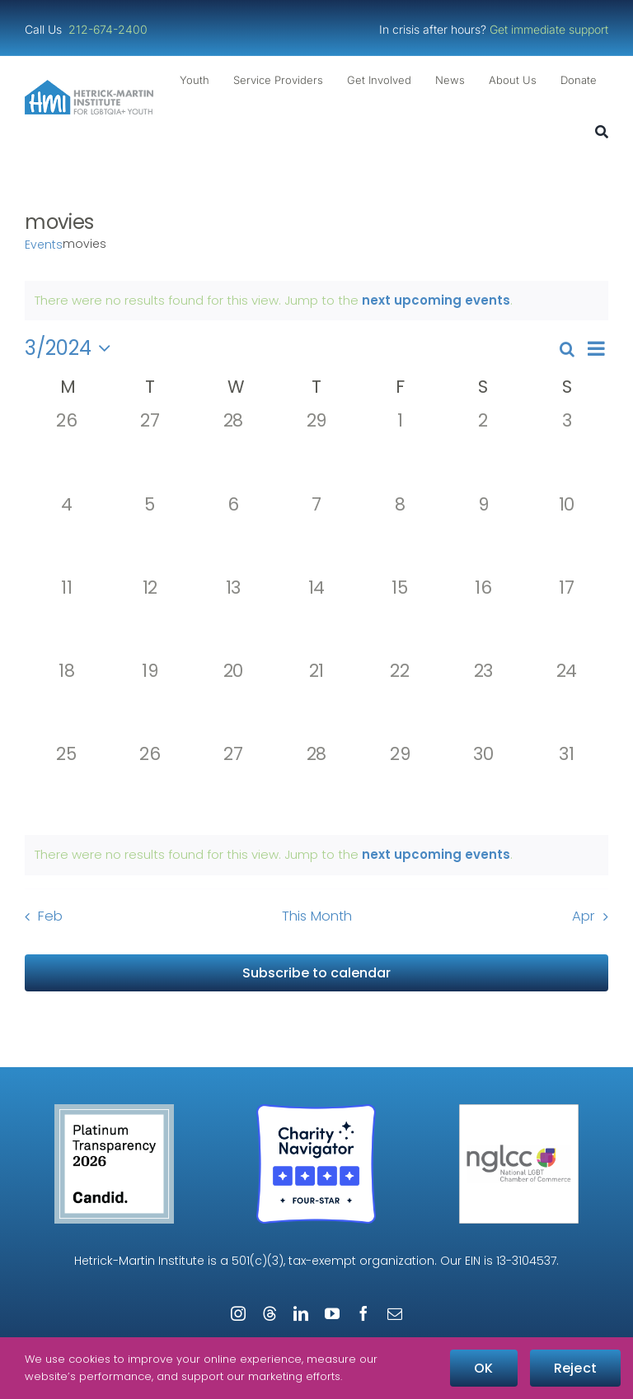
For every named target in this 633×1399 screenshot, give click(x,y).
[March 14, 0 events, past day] (316, 618)
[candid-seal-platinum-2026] (114, 1110)
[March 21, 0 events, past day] (316, 702)
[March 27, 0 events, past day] (232, 785)
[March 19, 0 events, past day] (149, 702)
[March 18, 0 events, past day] (66, 702)
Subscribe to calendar (316, 973)
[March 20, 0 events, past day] (232, 702)
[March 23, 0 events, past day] (483, 702)
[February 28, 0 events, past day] (232, 451)
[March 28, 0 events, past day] (316, 785)
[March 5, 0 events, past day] (149, 535)
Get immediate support (549, 29)
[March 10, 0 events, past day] (566, 535)
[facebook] (363, 1313)
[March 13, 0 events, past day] (232, 618)
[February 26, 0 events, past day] (66, 451)
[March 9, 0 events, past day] (483, 535)
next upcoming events (436, 300)
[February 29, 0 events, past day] (316, 451)
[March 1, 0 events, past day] (400, 451)
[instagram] (238, 1313)
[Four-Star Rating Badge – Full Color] (316, 1110)
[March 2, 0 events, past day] (483, 451)
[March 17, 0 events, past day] (566, 618)
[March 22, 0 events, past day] (400, 702)
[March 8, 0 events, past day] (400, 535)
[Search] (601, 132)
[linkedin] (300, 1313)
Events (44, 245)
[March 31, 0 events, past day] (566, 785)
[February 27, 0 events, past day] (149, 451)
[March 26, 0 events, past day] (149, 785)
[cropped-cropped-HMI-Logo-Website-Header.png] (89, 86)
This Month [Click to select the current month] (317, 916)
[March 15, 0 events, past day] (400, 618)
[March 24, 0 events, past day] (566, 702)
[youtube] (332, 1313)
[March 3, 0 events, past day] (566, 451)
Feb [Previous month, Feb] (50, 916)
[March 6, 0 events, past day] (232, 535)
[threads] (269, 1313)
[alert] (316, 854)
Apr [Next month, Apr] (583, 916)
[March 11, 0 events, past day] (66, 618)
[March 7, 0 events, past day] (316, 535)
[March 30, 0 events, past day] (483, 785)
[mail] (394, 1313)
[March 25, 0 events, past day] (66, 785)
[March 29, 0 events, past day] (400, 785)
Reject (575, 1368)
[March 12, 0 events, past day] (149, 618)
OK (483, 1368)
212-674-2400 (109, 29)
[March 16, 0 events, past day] (483, 618)
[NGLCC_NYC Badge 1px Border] (519, 1110)
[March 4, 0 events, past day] (66, 535)
